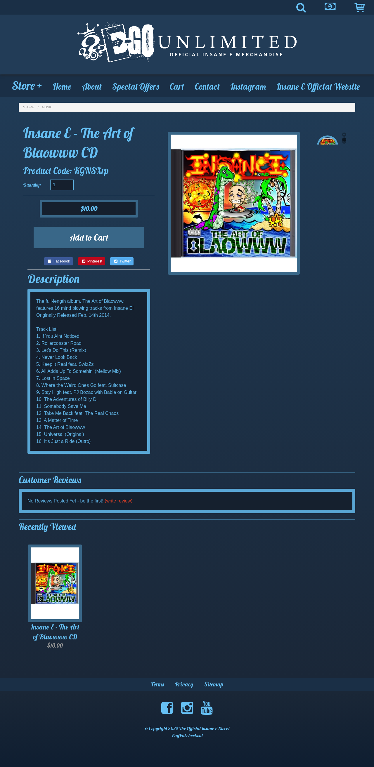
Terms (157, 684)
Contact (207, 86)
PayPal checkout (187, 735)
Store (27, 86)
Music (47, 107)
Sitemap (213, 684)
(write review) (118, 500)
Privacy (184, 684)
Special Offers (135, 86)
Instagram (248, 86)
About (92, 86)
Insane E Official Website (318, 86)
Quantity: (32, 185)
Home (62, 86)
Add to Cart (89, 237)
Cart (176, 86)
